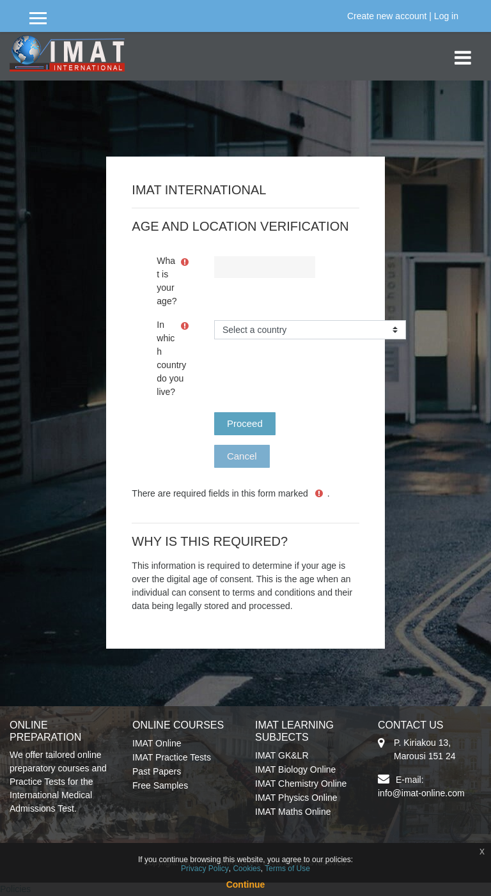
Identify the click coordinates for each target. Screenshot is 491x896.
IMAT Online (157, 743)
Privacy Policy (205, 868)
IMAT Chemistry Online (301, 783)
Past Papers (156, 771)
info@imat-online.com (421, 793)
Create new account (387, 16)
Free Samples (160, 785)
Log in (446, 16)
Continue (245, 884)
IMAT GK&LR (282, 755)
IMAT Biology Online (295, 769)
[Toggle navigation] (462, 50)
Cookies (246, 868)
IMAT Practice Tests (171, 757)
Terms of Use (287, 868)
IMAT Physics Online (296, 797)
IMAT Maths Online (293, 812)
